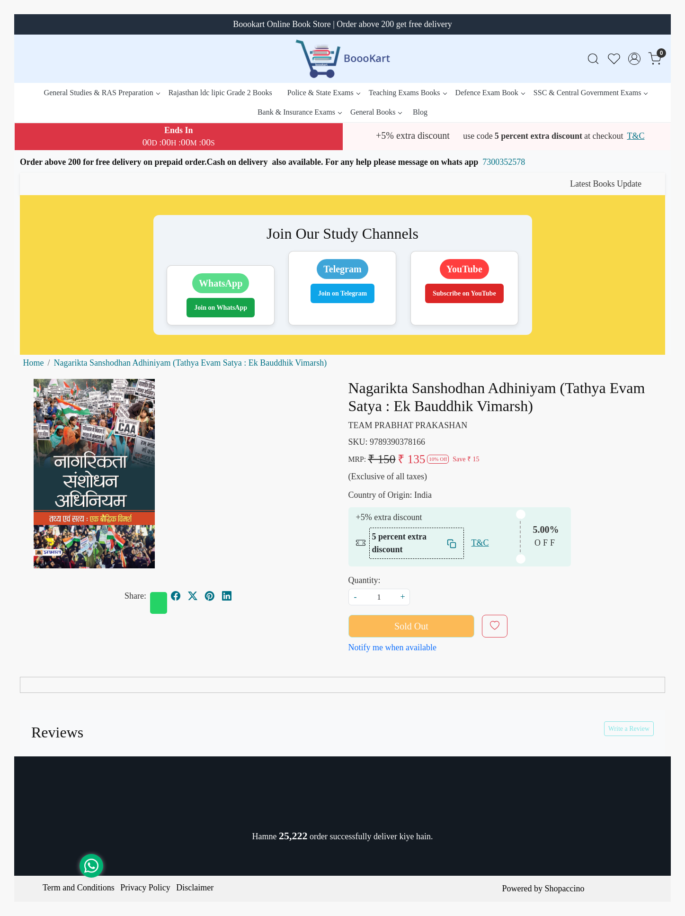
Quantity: (364, 580)
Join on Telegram (342, 293)
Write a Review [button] (628, 728)
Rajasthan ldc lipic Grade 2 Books (220, 93)
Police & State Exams (323, 93)
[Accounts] (634, 59)
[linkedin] (226, 596)
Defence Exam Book (490, 93)
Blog (420, 112)
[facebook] (175, 596)
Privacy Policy (145, 887)
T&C (635, 136)
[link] (593, 59)
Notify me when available (392, 647)
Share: (135, 596)
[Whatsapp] (158, 603)
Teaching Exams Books (407, 93)
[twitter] (192, 596)
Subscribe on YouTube (464, 293)
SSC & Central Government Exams (591, 93)
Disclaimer (195, 887)
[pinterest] (209, 596)
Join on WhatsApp (220, 307)
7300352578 (503, 162)
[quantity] (379, 597)
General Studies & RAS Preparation (102, 93)
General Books (376, 112)
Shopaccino (564, 888)
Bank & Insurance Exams (299, 112)
